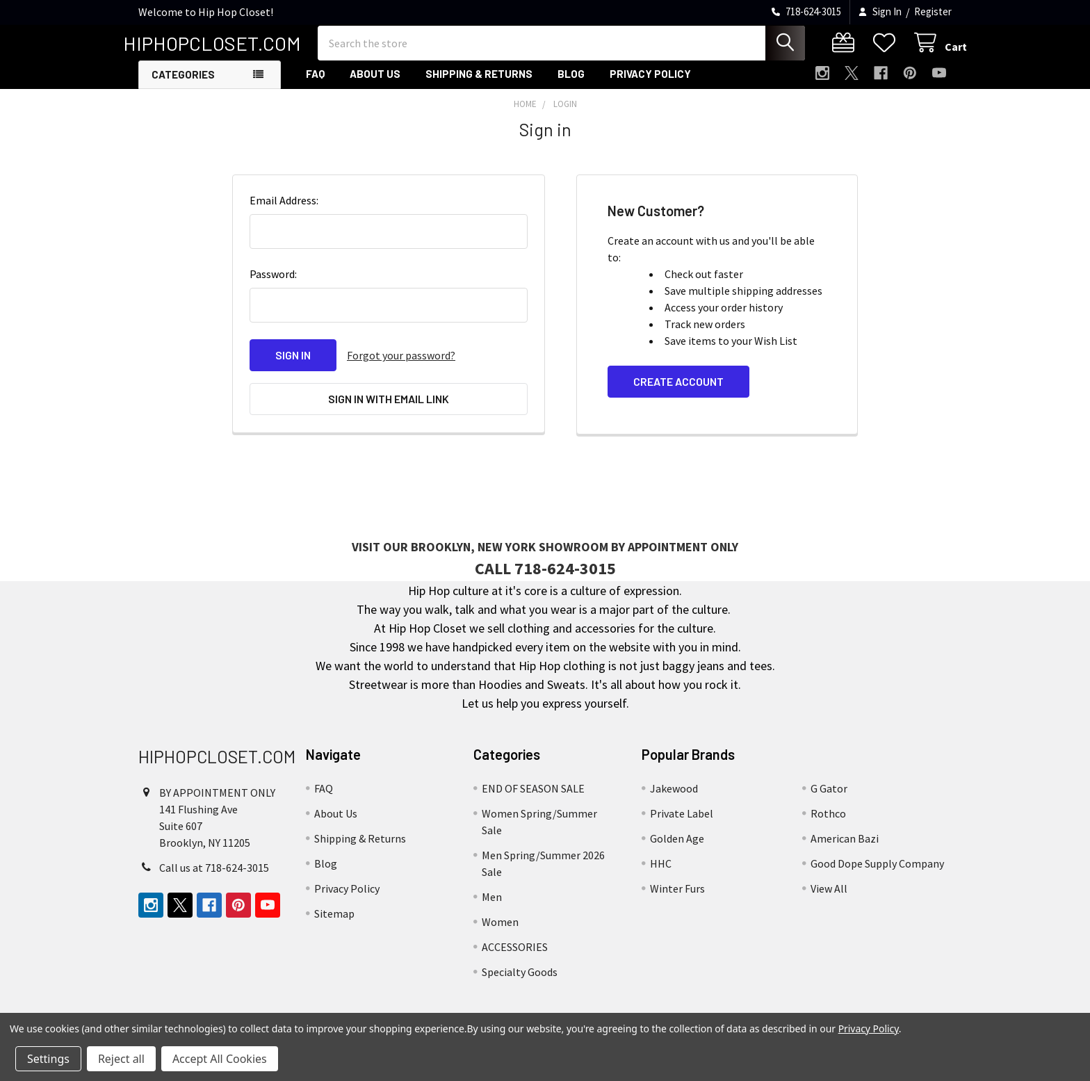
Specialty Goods (520, 982)
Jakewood (674, 798)
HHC (661, 873)
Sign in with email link (388, 409)
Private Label (681, 823)
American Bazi (845, 848)
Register (933, 11)
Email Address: (284, 211)
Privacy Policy (650, 85)
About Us (375, 85)
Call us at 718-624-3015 (214, 877)
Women (500, 931)
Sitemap (334, 923)
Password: (273, 285)
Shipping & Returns (478, 85)
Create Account (678, 392)
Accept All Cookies (219, 1058)
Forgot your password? (401, 366)
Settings (48, 1058)
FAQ (315, 85)
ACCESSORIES (515, 957)
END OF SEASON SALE (533, 798)
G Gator (829, 798)
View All (829, 898)
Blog (571, 85)
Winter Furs (677, 898)
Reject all (121, 1058)
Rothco (828, 823)
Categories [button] (183, 86)
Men (492, 906)
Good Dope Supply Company (877, 873)
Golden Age (677, 848)
